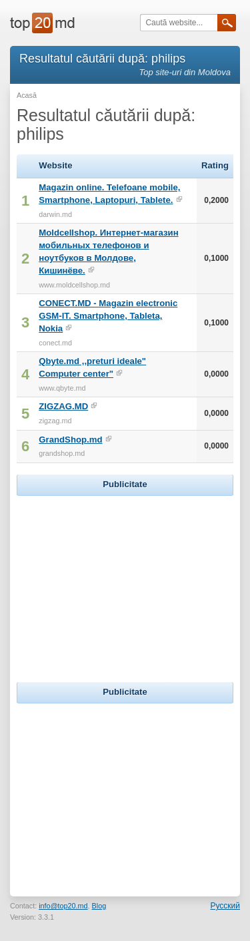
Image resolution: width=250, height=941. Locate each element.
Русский (225, 905)
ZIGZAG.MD (63, 406)
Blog (99, 906)
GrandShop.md (70, 440)
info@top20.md (63, 906)
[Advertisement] (125, 582)
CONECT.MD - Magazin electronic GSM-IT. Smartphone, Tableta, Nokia (108, 315)
